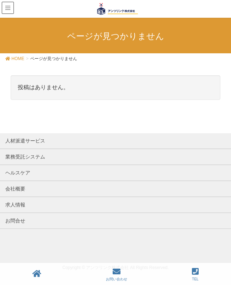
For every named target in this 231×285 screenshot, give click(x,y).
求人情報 (15, 205)
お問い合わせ (116, 274)
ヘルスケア (17, 173)
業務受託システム (25, 157)
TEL (195, 274)
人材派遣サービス (25, 141)
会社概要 (15, 189)
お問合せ (15, 221)
